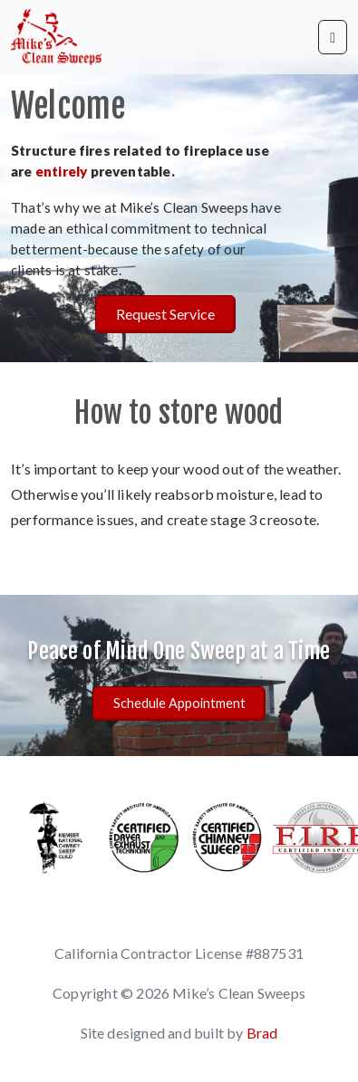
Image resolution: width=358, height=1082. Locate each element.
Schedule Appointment (179, 703)
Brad (262, 1032)
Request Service (165, 313)
